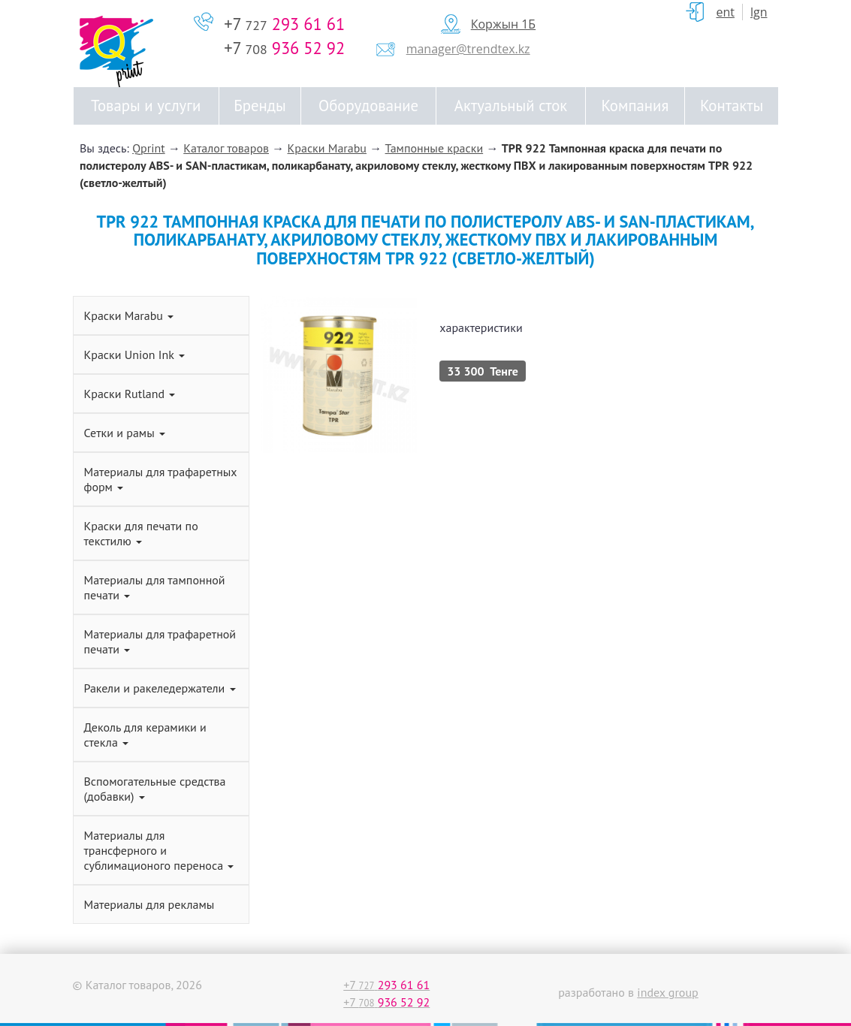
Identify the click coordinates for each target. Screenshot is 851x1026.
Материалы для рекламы (149, 904)
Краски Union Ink (134, 354)
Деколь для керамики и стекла (145, 735)
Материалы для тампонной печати (154, 587)
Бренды (259, 105)
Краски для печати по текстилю (141, 533)
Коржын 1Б (503, 24)
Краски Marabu (327, 147)
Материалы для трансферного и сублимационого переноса (159, 850)
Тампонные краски (434, 147)
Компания (635, 105)
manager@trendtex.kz (468, 49)
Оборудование (368, 105)
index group (667, 992)
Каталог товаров (226, 147)
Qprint (148, 147)
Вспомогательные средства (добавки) (155, 789)
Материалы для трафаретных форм (160, 479)
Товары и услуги (146, 105)
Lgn (759, 12)
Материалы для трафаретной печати (160, 641)
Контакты (731, 105)
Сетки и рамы (124, 432)
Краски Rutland (130, 393)
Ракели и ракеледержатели (160, 688)
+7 (284, 24)
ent (725, 12)
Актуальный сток (510, 105)
